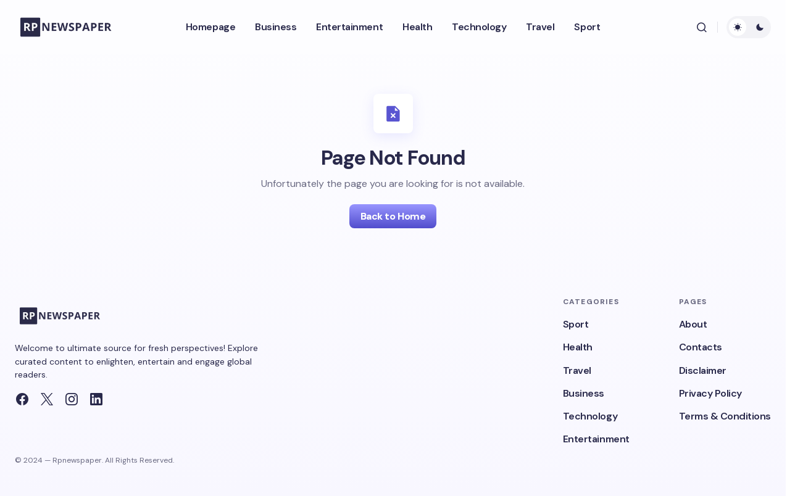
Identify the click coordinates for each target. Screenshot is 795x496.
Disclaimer (702, 370)
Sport (576, 324)
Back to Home (392, 216)
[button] (702, 27)
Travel (577, 370)
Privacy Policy (710, 393)
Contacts (700, 347)
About (693, 324)
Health (578, 347)
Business (583, 393)
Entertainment (596, 438)
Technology (590, 416)
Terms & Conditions (725, 416)
